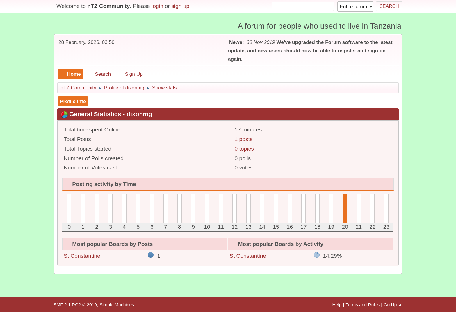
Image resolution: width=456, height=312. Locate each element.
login (157, 6)
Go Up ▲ (393, 304)
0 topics (244, 149)
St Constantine (82, 256)
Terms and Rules (363, 304)
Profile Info (73, 101)
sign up (180, 6)
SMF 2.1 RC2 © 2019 (75, 304)
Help (337, 304)
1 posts (244, 139)
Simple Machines (116, 304)
